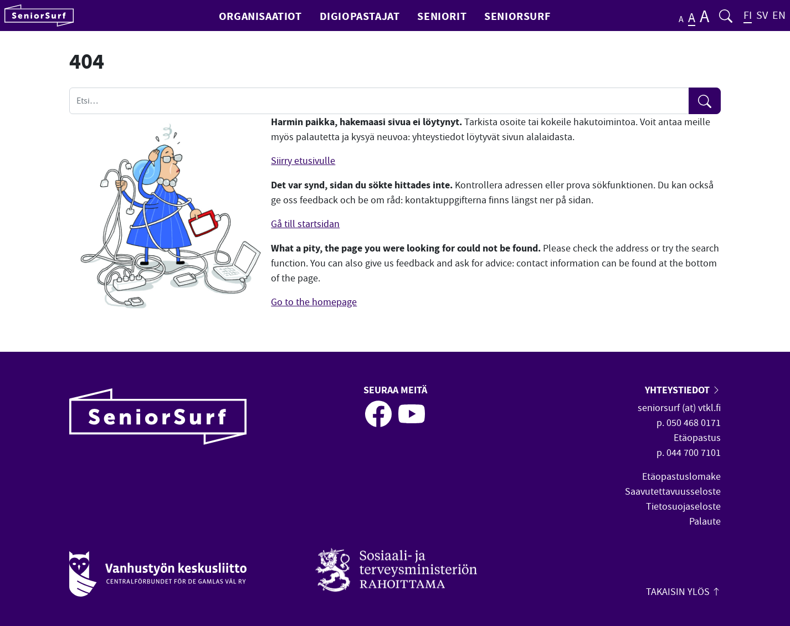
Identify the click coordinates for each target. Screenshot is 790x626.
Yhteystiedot (683, 389)
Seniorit (441, 16)
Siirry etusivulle (303, 161)
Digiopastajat (360, 16)
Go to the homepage (314, 302)
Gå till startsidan (305, 224)
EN (779, 15)
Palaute (705, 521)
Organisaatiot (260, 16)
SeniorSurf (517, 16)
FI (747, 15)
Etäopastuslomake (681, 476)
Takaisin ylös (683, 592)
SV (762, 15)
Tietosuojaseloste (683, 506)
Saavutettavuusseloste (673, 491)
